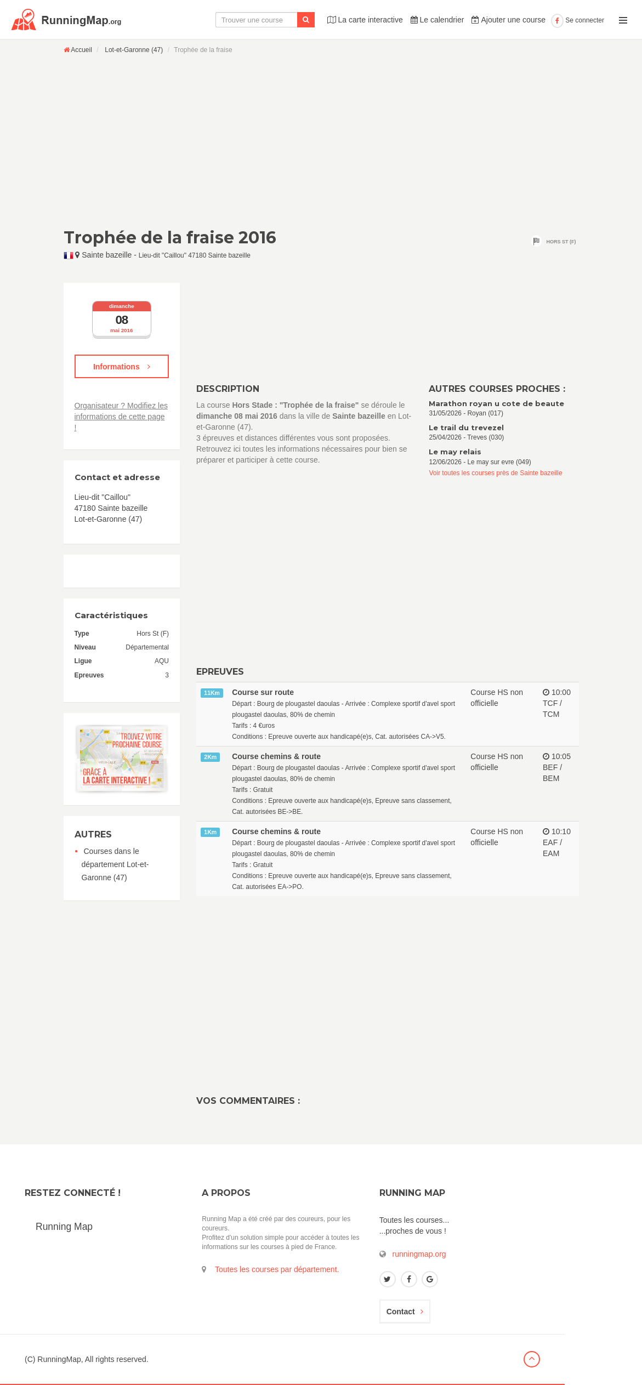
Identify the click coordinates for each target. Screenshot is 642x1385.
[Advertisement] (321, 141)
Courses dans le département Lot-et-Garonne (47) (115, 864)
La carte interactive (365, 19)
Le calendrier (437, 19)
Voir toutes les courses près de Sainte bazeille (495, 473)
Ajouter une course (508, 19)
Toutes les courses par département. (277, 1269)
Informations (121, 366)
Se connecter (577, 20)
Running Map (64, 1226)
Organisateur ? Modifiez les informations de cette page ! (121, 416)
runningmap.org (419, 1254)
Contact (405, 1311)
